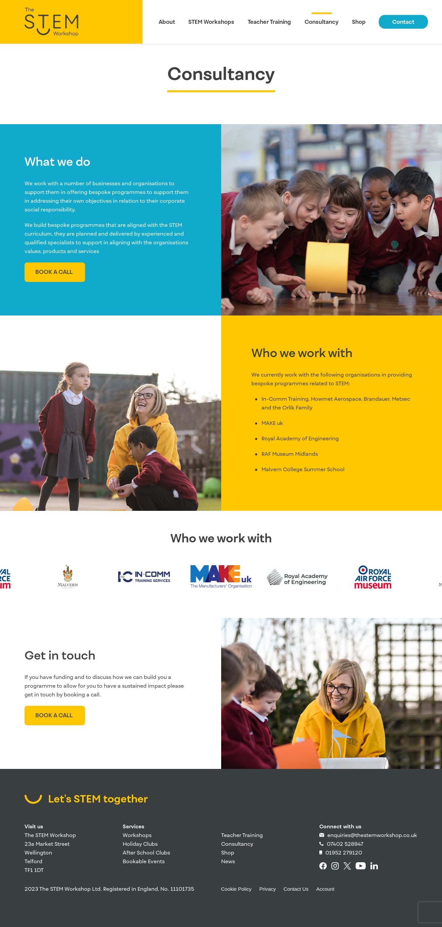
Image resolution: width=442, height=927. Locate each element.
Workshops (137, 835)
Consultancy (321, 22)
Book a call (54, 272)
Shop (359, 22)
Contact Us (296, 889)
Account (325, 889)
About (167, 22)
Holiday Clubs (140, 844)
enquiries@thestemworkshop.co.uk (368, 835)
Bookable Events (144, 861)
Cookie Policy (236, 889)
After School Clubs (146, 852)
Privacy (267, 889)
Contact (403, 22)
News (228, 861)
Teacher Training (269, 22)
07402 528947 (341, 844)
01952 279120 (340, 852)
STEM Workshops (211, 22)
